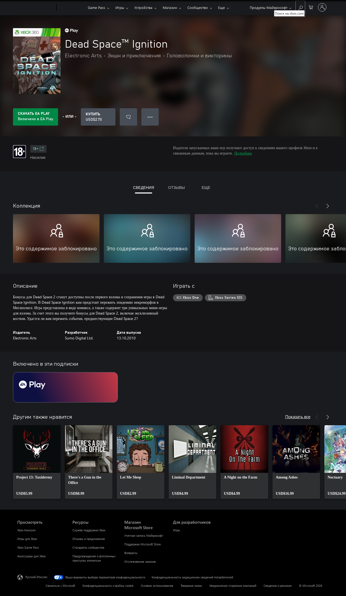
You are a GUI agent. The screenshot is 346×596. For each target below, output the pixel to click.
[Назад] (316, 206)
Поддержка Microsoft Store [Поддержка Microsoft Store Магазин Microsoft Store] (142, 544)
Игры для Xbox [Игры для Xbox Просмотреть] (27, 539)
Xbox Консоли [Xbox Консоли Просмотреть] (26, 530)
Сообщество (197, 7)
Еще (221, 7)
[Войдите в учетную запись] (322, 7)
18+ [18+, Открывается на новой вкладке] (38, 149)
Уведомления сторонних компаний (232, 585)
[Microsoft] (35, 7)
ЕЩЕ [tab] (206, 187)
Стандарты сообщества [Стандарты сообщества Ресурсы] (88, 547)
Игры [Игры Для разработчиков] (176, 530)
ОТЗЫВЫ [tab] (176, 187)
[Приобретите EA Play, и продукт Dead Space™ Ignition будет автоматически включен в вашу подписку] (35, 117)
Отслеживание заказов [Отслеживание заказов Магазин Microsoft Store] (140, 561)
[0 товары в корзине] (311, 7)
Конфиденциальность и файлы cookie (108, 585)
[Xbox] (71, 7)
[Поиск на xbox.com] (300, 7)
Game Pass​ (96, 7)
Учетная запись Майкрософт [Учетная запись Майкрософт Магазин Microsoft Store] (143, 535)
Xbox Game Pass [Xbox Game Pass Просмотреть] (28, 547)
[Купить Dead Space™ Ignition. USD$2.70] (98, 117)
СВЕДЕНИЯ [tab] (143, 187)
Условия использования (157, 585)
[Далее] (327, 206)
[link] (37, 462)
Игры (119, 7)
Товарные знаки (191, 585)
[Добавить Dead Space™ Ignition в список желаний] (128, 117)
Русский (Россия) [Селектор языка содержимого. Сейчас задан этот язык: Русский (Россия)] (36, 577)
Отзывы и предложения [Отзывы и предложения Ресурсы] (88, 539)
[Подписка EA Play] (65, 387)
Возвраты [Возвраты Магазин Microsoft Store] (130, 553)
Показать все (297, 416)
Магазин (170, 7)
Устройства (143, 7)
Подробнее (243, 153)
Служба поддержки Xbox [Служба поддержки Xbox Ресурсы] (88, 530)
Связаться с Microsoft (60, 585)
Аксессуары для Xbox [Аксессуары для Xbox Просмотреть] (31, 556)
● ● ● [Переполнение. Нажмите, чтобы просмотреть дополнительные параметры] (150, 116)
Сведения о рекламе (278, 585)
